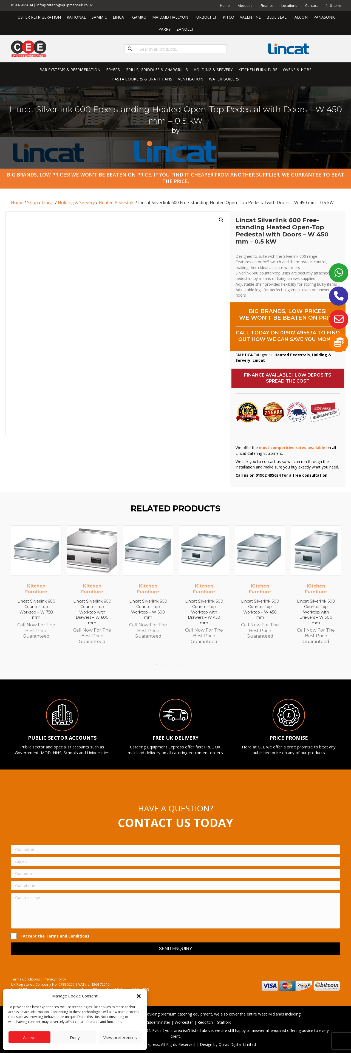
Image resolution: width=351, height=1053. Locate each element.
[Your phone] (175, 885)
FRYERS (113, 69)
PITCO (228, 17)
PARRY (164, 29)
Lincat (48, 202)
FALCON (300, 17)
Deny (75, 1037)
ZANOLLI (184, 29)
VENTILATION (190, 79)
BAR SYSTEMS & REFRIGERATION (69, 69)
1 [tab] (156, 664)
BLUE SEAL (277, 17)
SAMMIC (99, 17)
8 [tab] (194, 664)
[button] (138, 996)
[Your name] (175, 849)
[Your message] (175, 910)
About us (245, 5)
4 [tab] (173, 664)
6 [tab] (183, 664)
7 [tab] (189, 664)
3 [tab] (167, 664)
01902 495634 (298, 333)
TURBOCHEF (205, 17)
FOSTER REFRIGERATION (38, 17)
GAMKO (139, 17)
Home (225, 5)
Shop (32, 202)
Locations (289, 5)
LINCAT (119, 17)
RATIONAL (76, 17)
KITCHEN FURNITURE (257, 69)
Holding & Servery (76, 202)
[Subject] (175, 861)
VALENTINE (250, 17)
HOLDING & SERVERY (213, 69)
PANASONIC (324, 17)
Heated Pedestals (116, 202)
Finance (267, 5)
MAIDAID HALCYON (170, 17)
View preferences (120, 1037)
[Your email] (175, 873)
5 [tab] (178, 664)
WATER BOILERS (224, 79)
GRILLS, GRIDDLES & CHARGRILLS (157, 69)
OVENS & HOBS (297, 69)
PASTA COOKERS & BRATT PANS (142, 79)
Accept (29, 1037)
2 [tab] (162, 664)
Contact (311, 5)
